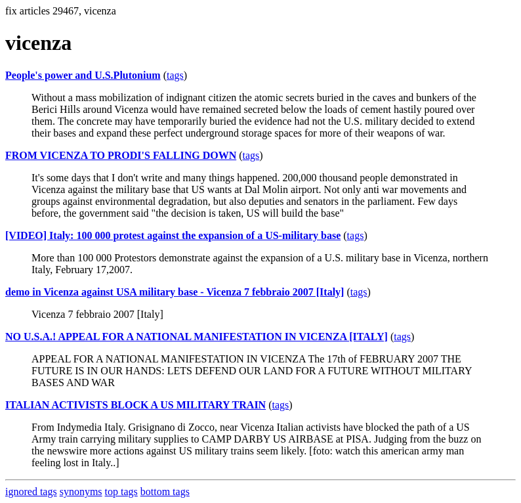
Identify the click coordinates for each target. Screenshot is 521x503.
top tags (121, 491)
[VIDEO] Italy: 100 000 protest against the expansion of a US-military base (173, 235)
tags (175, 75)
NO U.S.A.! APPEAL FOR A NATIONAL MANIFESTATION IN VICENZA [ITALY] (196, 336)
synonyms (81, 491)
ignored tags (31, 491)
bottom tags (165, 491)
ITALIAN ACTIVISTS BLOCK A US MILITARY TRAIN (135, 404)
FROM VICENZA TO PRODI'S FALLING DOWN (120, 155)
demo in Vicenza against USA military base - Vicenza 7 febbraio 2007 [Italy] (174, 291)
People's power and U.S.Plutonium (83, 75)
